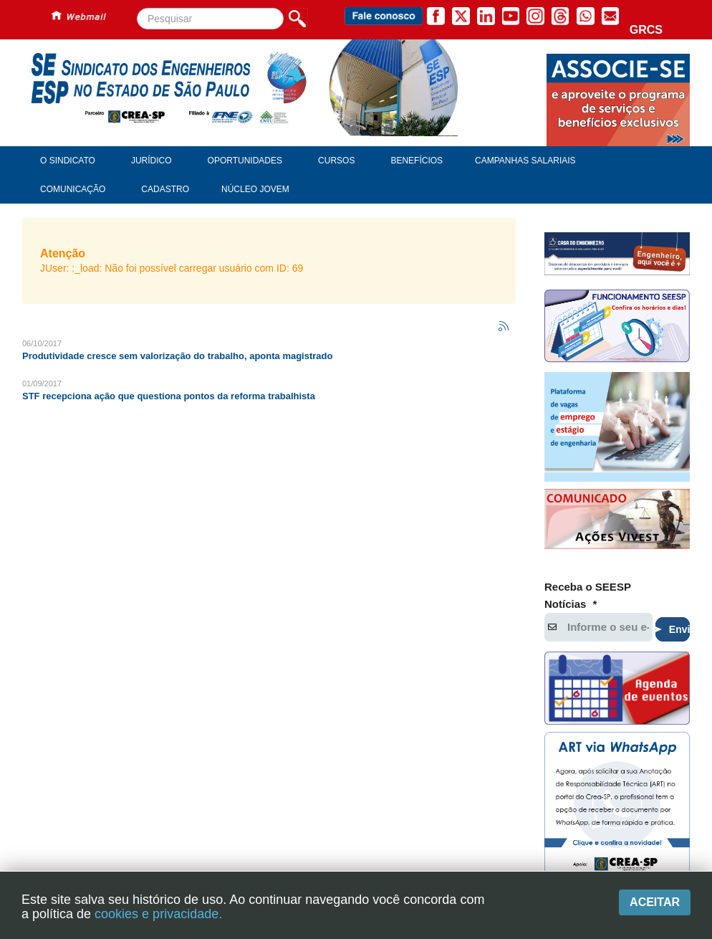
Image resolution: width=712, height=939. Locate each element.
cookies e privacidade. (158, 914)
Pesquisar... (137, 8)
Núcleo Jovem (255, 189)
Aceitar (655, 902)
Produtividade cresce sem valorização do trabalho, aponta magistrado (177, 356)
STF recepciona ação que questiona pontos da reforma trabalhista (168, 396)
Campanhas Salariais (525, 161)
